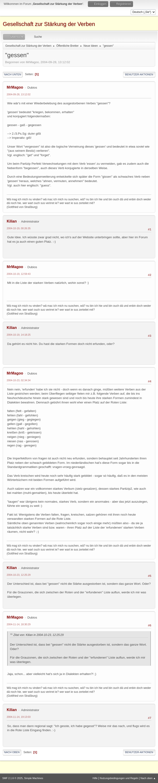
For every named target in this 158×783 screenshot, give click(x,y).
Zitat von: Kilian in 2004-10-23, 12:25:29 (38, 635)
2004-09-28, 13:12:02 (19, 94)
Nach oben (12, 752)
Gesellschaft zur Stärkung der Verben (49, 24)
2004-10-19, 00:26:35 (19, 228)
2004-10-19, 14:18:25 (19, 334)
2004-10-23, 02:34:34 (19, 380)
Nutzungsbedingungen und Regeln (119, 778)
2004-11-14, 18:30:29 (19, 624)
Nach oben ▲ (148, 778)
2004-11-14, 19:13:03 (19, 716)
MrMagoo (15, 87)
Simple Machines (33, 778)
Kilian (12, 221)
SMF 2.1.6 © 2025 (12, 778)
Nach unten (12, 74)
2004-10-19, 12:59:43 (19, 273)
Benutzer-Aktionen (139, 74)
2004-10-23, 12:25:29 (19, 574)
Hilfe (95, 778)
